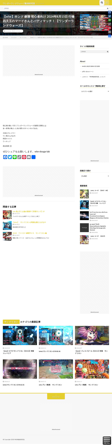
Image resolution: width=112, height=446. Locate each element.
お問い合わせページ (88, 73)
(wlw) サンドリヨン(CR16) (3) (15, 387)
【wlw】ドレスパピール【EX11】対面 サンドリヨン (91, 353)
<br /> (39, 103)
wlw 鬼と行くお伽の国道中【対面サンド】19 (28, 213)
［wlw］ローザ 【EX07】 (98, 237)
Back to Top (56, 399)
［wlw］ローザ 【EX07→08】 (99, 192)
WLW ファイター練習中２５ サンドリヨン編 (30, 235)
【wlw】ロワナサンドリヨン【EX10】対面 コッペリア (19, 353)
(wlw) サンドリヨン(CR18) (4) (51, 352)
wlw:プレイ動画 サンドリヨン (52, 387)
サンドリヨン (17, 32)
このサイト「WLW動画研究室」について (94, 78)
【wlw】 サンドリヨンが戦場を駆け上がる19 (29, 224)
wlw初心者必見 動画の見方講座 (91, 68)
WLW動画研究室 (19, 441)
